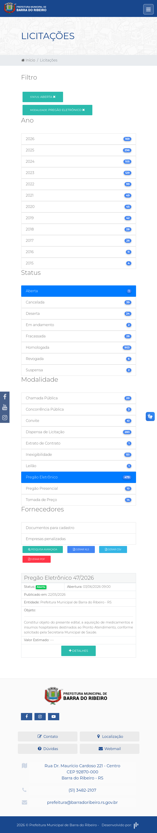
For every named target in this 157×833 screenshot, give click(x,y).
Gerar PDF (36, 559)
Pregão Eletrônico (57, 110)
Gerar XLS (81, 549)
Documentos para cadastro (50, 528)
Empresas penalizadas (46, 539)
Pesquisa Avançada (42, 549)
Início (28, 60)
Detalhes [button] (78, 650)
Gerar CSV (113, 549)
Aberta (42, 97)
